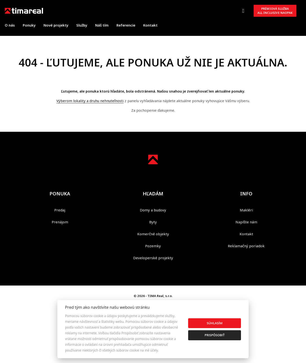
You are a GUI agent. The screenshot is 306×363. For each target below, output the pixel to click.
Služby (81, 25)
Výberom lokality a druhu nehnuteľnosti (90, 100)
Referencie (125, 25)
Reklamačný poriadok (246, 245)
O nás (10, 25)
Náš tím (102, 25)
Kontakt (150, 25)
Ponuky (29, 25)
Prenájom (60, 222)
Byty (153, 222)
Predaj (59, 210)
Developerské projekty (153, 257)
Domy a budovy (153, 210)
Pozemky (153, 245)
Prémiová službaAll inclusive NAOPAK (275, 11)
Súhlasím (215, 323)
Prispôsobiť (215, 335)
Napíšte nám (246, 222)
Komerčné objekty (153, 233)
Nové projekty (56, 25)
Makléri (246, 210)
